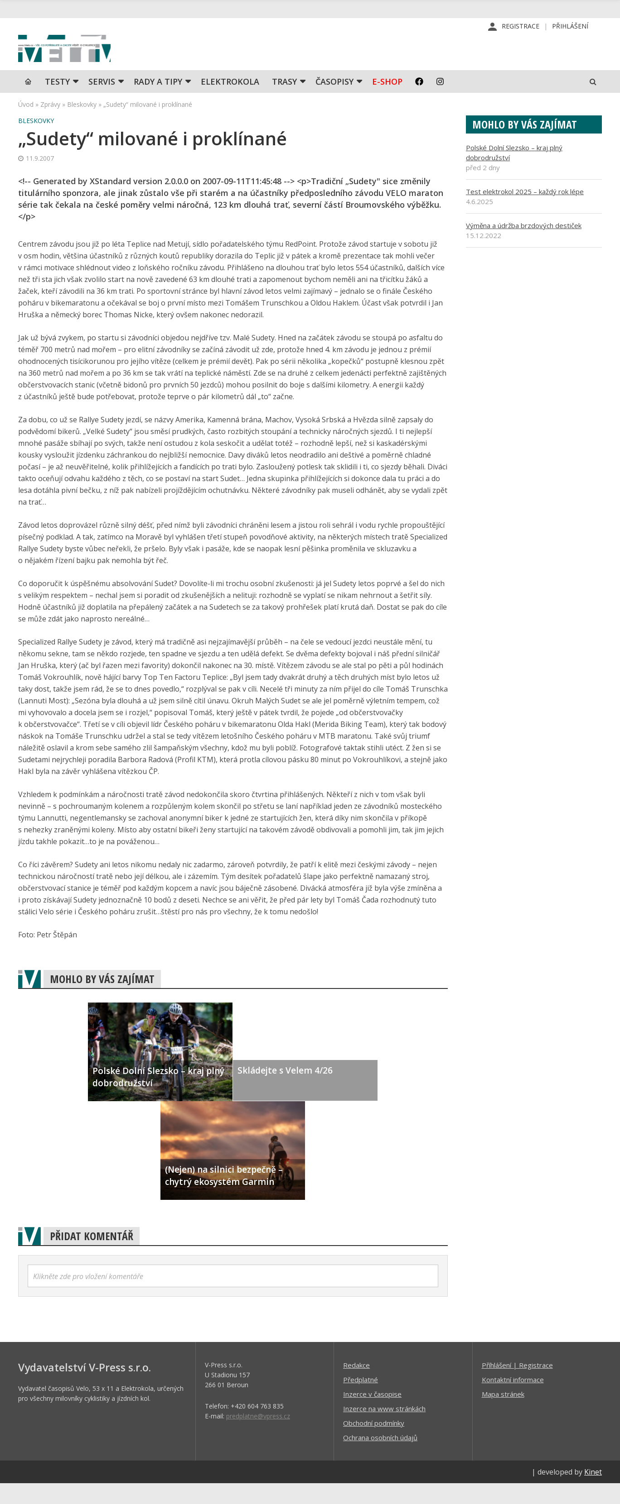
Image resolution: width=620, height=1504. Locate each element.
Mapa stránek (503, 1414)
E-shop (387, 101)
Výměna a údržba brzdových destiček (523, 245)
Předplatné (360, 1399)
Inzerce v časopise (372, 1414)
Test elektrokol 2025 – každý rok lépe (525, 211)
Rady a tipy (158, 101)
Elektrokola (230, 101)
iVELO (95, 59)
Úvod (26, 124)
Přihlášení (570, 27)
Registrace (520, 27)
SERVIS (101, 101)
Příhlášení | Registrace (517, 1385)
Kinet (593, 1492)
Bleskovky (82, 124)
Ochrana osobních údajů (380, 1457)
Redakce (356, 1385)
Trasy (284, 101)
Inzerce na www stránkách (384, 1428)
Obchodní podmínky (373, 1443)
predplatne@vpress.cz (258, 1436)
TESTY (57, 101)
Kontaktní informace (513, 1399)
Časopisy (334, 101)
